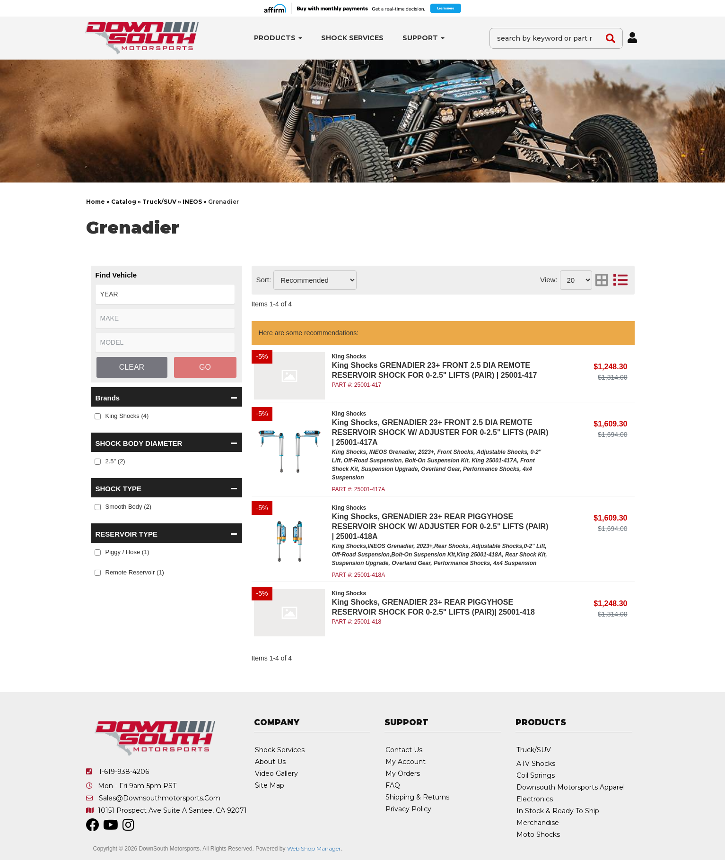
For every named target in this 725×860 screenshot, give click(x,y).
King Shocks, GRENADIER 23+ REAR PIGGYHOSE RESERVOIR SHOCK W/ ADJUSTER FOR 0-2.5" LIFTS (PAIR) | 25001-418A (440, 526)
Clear (131, 367)
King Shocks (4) (127, 415)
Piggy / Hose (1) (127, 552)
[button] (278, 38)
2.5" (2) (115, 461)
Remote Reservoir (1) (134, 572)
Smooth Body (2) (128, 506)
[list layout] (620, 280)
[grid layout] (601, 280)
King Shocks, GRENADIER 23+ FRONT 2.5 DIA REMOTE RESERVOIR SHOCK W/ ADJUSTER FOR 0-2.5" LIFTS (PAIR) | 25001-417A (440, 432)
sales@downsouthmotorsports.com (159, 798)
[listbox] (165, 294)
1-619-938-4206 (124, 771)
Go (205, 367)
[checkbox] (98, 416)
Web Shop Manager (314, 848)
